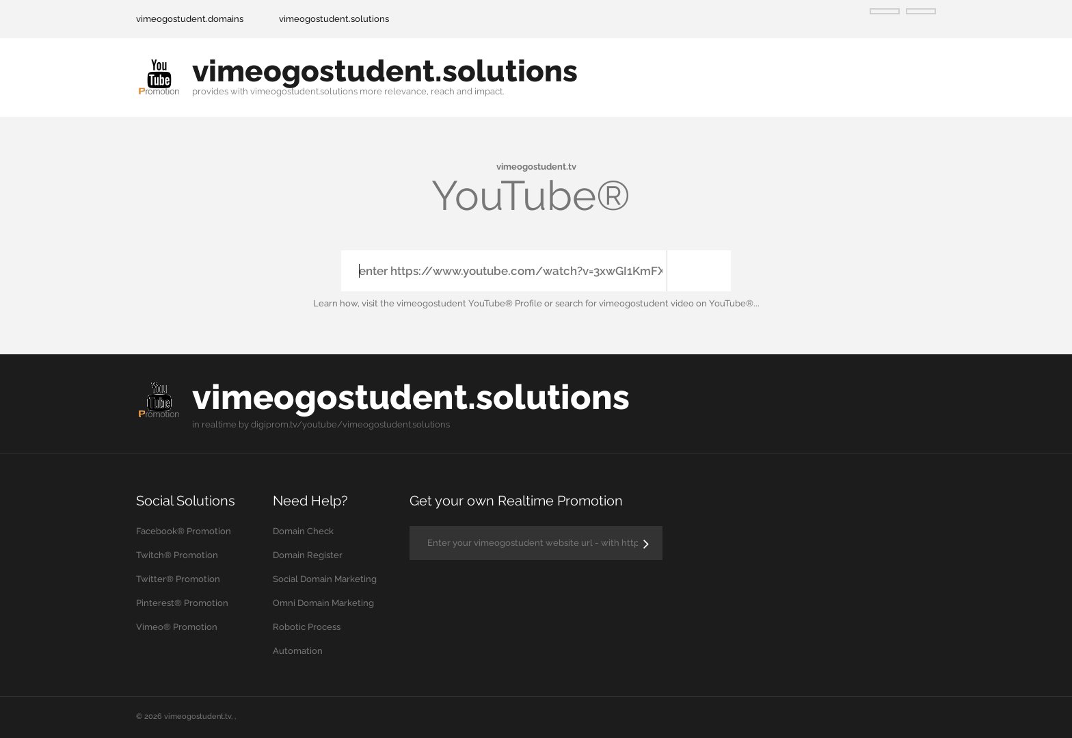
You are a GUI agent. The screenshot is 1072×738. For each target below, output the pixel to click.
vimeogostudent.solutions (334, 19)
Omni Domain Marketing (323, 603)
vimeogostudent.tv (197, 716)
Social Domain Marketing (325, 579)
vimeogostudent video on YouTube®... (679, 303)
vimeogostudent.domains (189, 19)
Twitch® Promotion (177, 555)
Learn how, (336, 303)
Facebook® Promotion (183, 531)
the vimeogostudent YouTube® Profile (461, 303)
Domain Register (308, 555)
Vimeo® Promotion (176, 627)
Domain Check (303, 531)
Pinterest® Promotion (182, 603)
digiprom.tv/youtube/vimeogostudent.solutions (350, 424)
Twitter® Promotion (178, 579)
